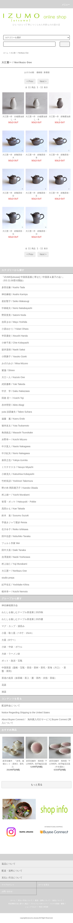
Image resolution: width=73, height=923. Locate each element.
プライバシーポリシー (39, 904)
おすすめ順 (29, 72)
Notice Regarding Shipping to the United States (26, 712)
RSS (40, 907)
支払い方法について (25, 900)
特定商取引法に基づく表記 (18, 904)
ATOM (45, 907)
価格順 (39, 72)
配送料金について (11, 705)
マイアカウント (8, 885)
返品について (57, 900)
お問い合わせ (7, 891)
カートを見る (43, 885)
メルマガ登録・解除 (57, 904)
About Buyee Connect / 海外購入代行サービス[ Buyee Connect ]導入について (36, 721)
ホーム (5, 53)
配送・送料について (42, 900)
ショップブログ (30, 907)
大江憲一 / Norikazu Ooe (19, 53)
